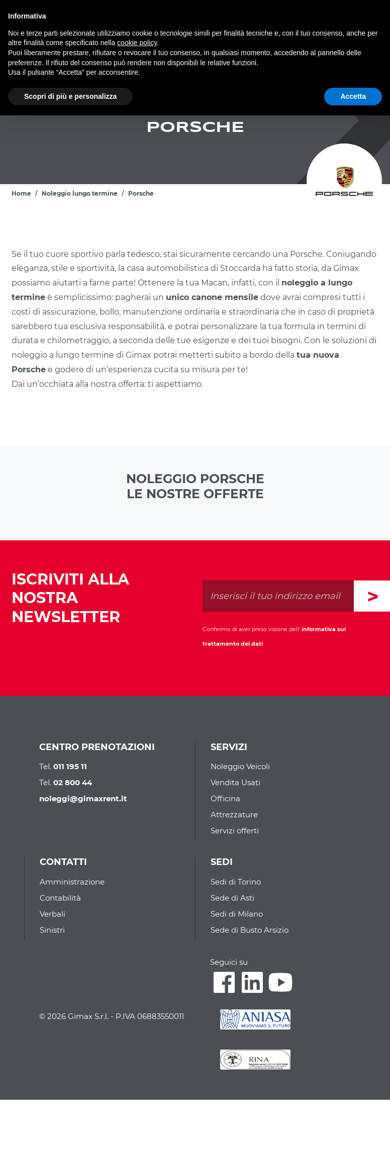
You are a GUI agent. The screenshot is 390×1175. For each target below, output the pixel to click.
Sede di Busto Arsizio (249, 930)
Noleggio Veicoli (240, 766)
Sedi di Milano (237, 914)
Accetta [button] (353, 96)
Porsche (141, 193)
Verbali (52, 914)
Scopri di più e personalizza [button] (70, 96)
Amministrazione (72, 882)
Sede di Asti (232, 898)
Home (21, 193)
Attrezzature (234, 814)
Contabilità (60, 898)
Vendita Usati (235, 782)
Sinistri (52, 930)
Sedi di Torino (236, 882)
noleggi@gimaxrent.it (83, 798)
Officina (225, 798)
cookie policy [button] (137, 43)
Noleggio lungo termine (80, 193)
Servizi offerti (235, 830)
